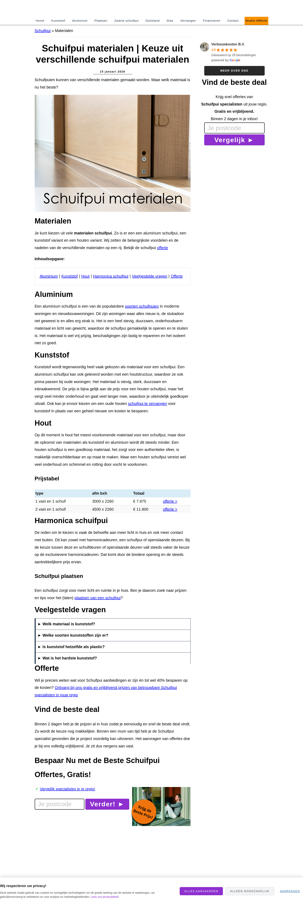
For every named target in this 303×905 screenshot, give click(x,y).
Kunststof (69, 276)
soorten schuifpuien (142, 306)
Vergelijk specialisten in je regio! (67, 789)
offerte (162, 248)
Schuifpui (43, 30)
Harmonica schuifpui (110, 276)
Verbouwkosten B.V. (228, 44)
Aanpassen (290, 891)
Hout (85, 276)
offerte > (170, 501)
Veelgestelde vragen (149, 276)
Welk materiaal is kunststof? (68, 624)
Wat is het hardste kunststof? (69, 658)
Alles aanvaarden (201, 891)
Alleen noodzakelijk (249, 891)
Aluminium (49, 276)
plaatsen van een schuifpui (97, 598)
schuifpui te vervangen (147, 403)
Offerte (177, 276)
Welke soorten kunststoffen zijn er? (75, 635)
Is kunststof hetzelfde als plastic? (73, 647)
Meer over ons (234, 70)
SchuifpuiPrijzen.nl (70, 8)
